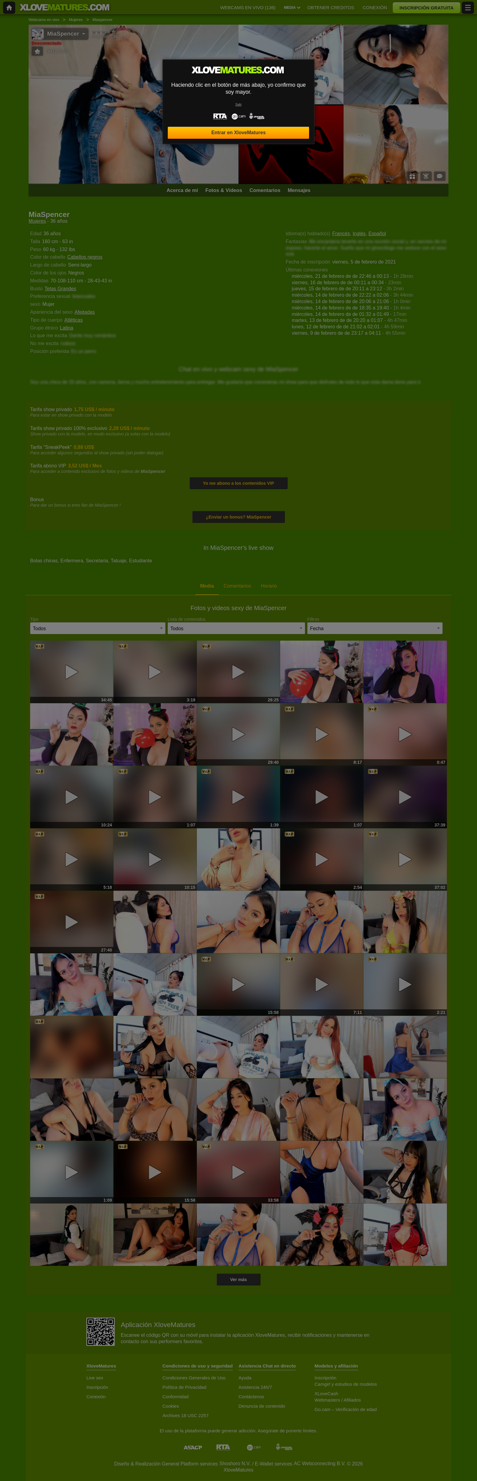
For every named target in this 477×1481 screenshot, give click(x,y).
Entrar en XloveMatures (238, 132)
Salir (238, 104)
